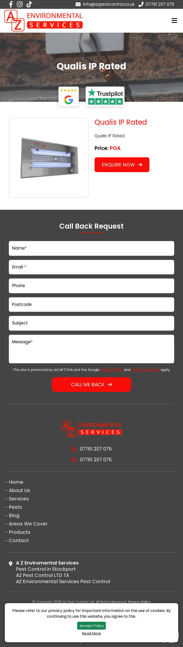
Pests (15, 507)
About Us (19, 490)
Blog (14, 515)
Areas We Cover (28, 523)
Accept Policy (92, 625)
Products (19, 532)
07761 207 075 (156, 4)
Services (19, 498)
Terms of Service (145, 369)
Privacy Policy (112, 369)
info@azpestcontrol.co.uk (105, 4)
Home (16, 482)
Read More (91, 633)
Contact (19, 540)
